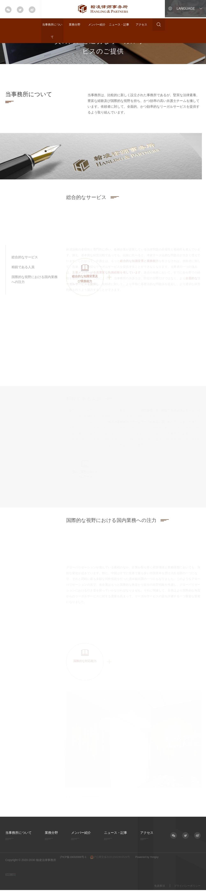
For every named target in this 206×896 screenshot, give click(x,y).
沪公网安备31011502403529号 (115, 860)
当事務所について (52, 31)
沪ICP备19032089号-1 (74, 860)
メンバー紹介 (96, 24)
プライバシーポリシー (186, 888)
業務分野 (74, 24)
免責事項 (157, 888)
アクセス (141, 24)
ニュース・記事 (119, 24)
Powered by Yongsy (157, 860)
